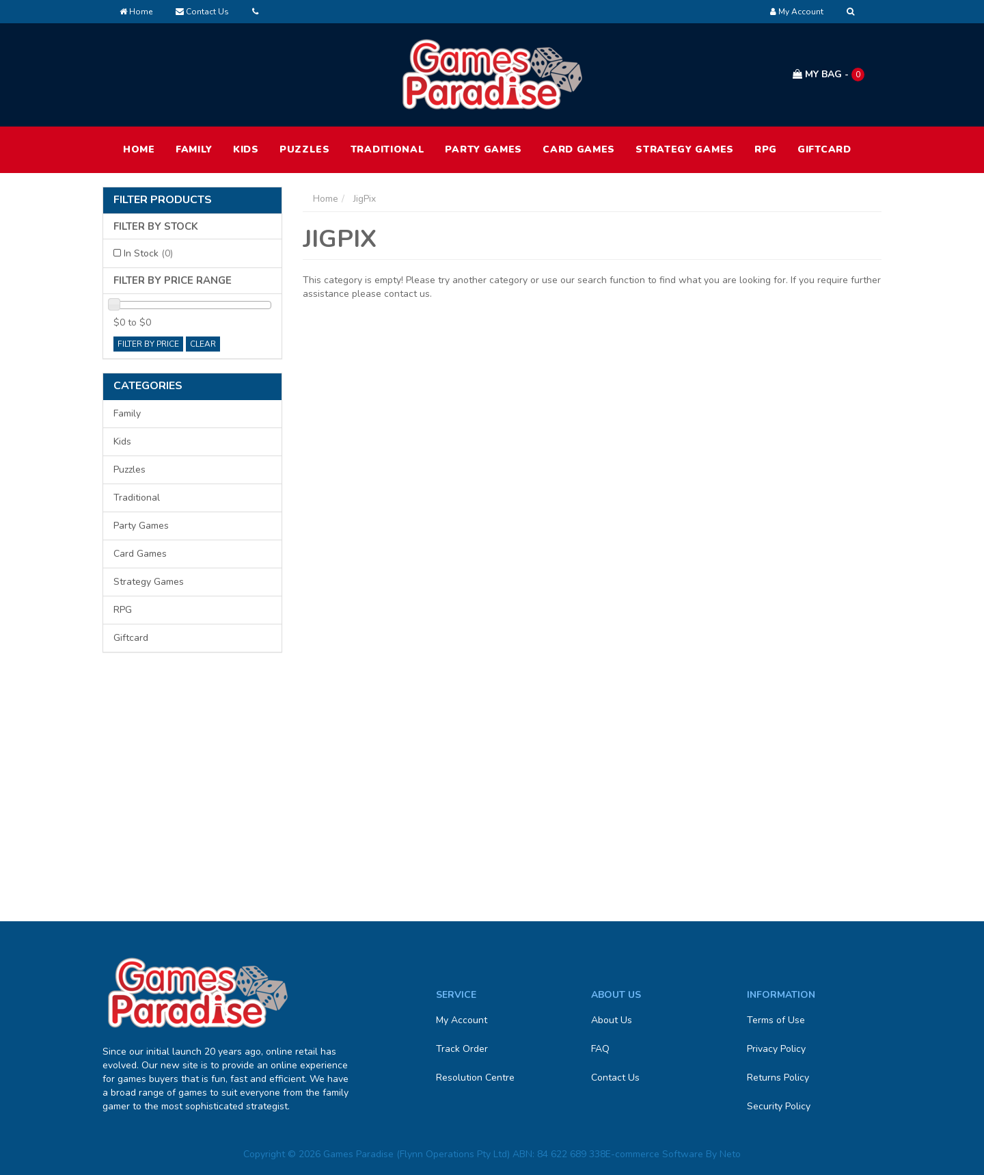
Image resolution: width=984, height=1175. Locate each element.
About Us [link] (611, 1020)
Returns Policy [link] (778, 1077)
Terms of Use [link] (776, 1020)
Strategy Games (685, 149)
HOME (139, 149)
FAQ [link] (600, 1048)
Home (136, 11)
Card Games (579, 149)
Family (194, 149)
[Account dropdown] (796, 11)
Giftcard (824, 149)
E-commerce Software (654, 1154)
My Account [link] (461, 1020)
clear (203, 344)
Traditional (388, 149)
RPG (765, 149)
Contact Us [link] (615, 1077)
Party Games (483, 149)
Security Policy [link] (778, 1106)
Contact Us (202, 11)
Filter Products (162, 200)
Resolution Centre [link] (475, 1077)
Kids (246, 149)
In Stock (148, 253)
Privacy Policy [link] (776, 1048)
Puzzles (304, 149)
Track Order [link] (462, 1048)
